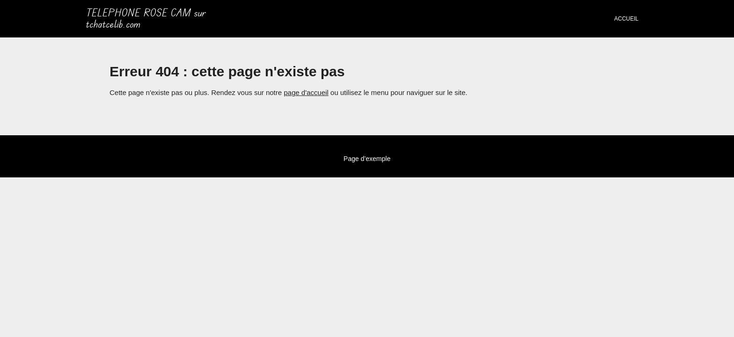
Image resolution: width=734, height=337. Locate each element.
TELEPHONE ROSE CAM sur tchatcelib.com (146, 18)
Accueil (626, 18)
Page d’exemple (367, 158)
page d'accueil (306, 92)
